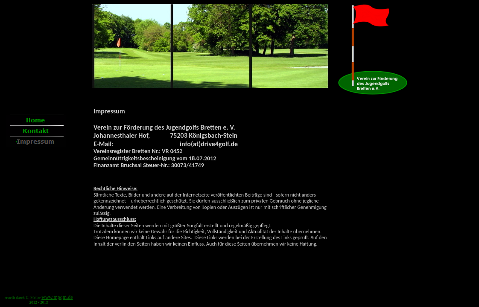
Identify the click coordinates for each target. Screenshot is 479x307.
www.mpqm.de (57, 297)
